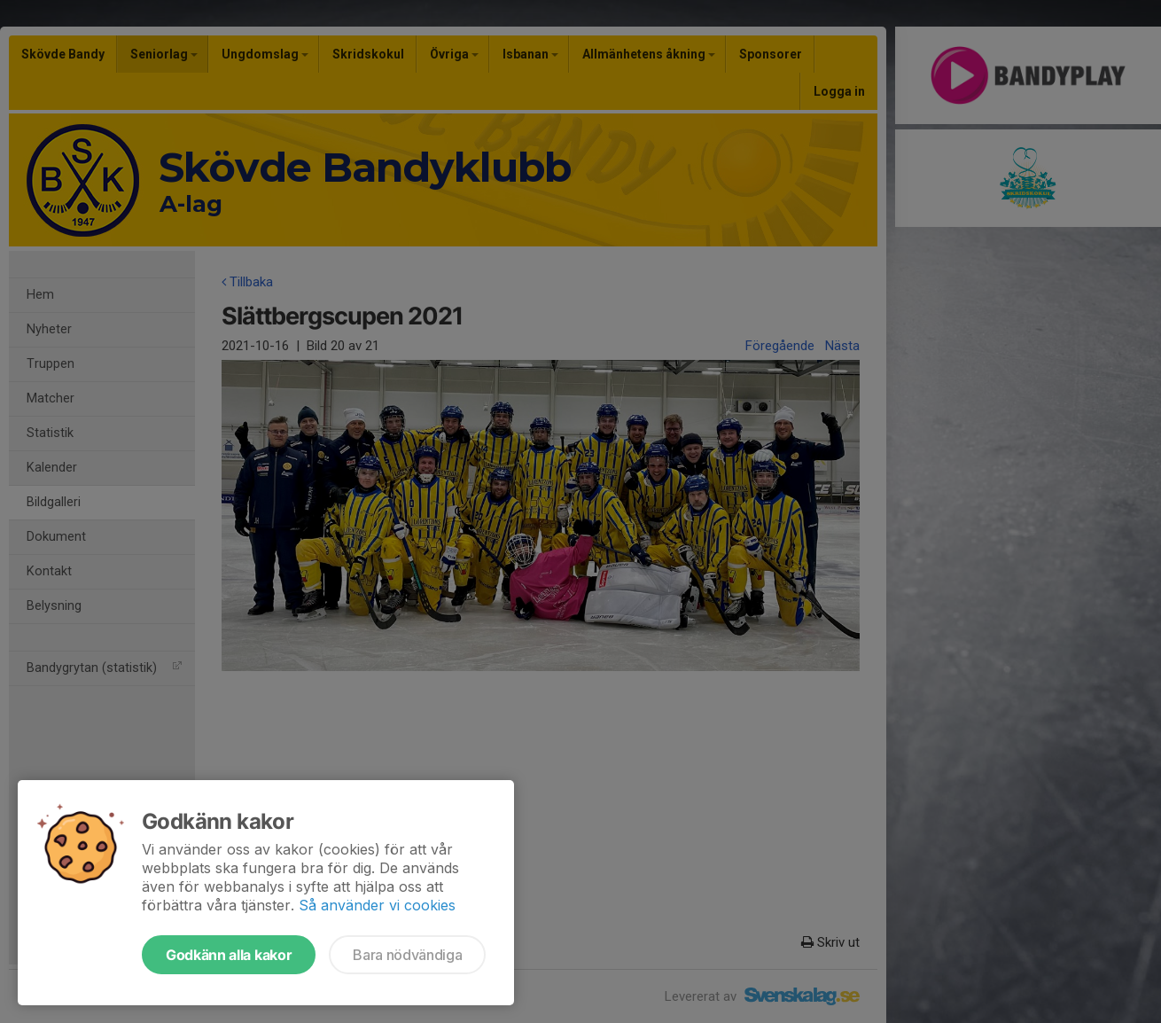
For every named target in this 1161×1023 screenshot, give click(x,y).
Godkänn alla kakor (229, 955)
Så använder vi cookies (377, 905)
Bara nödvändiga (407, 955)
